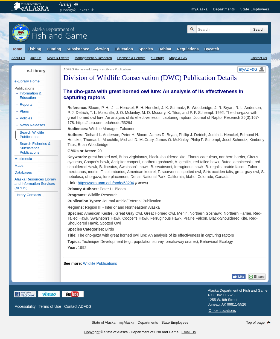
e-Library (157, 58)
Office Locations (222, 310)
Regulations (188, 49)
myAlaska (199, 9)
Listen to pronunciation (75, 4)
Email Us (189, 332)
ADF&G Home (73, 69)
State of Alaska (33, 7)
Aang (65, 4)
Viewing (102, 49)
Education (124, 49)
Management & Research (93, 58)
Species (145, 49)
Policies (26, 118)
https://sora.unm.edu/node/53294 (106, 183)
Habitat (164, 49)
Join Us (35, 58)
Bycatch (211, 49)
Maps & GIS (178, 58)
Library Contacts (27, 195)
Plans (24, 111)
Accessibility (25, 306)
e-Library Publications (117, 69)
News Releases (32, 125)
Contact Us (259, 58)
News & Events (58, 58)
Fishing (34, 49)
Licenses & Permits (131, 58)
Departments (224, 9)
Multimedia (23, 159)
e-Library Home (27, 81)
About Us (18, 58)
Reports (26, 104)
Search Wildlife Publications (32, 134)
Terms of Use (50, 306)
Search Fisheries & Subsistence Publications (35, 148)
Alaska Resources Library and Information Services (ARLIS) (35, 183)
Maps (19, 165)
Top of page (255, 322)
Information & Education (30, 95)
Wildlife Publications (100, 263)
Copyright (92, 332)
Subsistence (78, 49)
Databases (23, 172)
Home (16, 49)
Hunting (54, 49)
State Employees (254, 9)
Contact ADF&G (78, 306)
